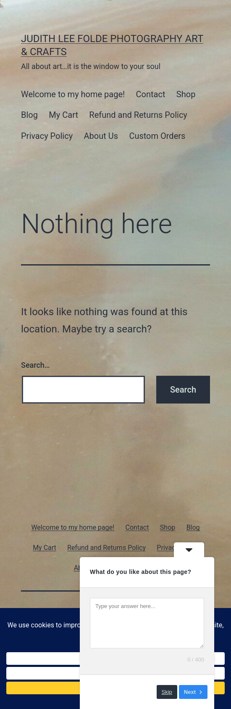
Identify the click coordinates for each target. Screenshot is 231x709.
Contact (150, 94)
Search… (35, 365)
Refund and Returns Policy (138, 115)
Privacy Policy (47, 136)
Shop (186, 94)
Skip (167, 692)
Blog (29, 115)
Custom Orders (157, 136)
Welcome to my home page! (73, 94)
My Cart (63, 115)
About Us (101, 136)
